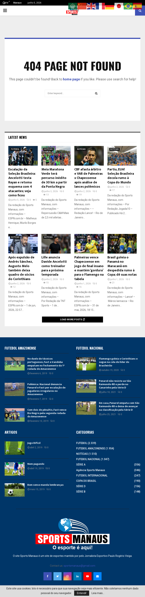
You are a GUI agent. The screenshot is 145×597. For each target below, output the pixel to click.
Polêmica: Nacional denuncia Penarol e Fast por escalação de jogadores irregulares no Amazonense (46, 389)
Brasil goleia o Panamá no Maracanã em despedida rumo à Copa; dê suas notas (122, 266)
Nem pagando (35, 464)
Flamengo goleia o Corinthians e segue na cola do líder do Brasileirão (118, 362)
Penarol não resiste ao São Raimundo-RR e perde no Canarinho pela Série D (115, 384)
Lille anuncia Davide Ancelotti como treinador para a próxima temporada (54, 266)
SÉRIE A (80, 464)
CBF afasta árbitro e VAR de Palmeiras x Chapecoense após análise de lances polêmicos (88, 178)
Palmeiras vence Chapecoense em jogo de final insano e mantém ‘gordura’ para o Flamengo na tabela (89, 268)
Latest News (17, 137)
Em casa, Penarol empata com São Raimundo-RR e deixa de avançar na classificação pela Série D (119, 406)
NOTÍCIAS (48, 149)
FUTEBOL (15, 149)
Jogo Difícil (34, 443)
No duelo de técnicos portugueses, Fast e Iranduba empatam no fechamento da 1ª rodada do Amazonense (46, 364)
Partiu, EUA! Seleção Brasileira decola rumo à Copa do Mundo (120, 176)
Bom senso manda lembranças (45, 485)
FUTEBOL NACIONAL (88, 459)
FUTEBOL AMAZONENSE (90, 448)
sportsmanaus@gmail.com (79, 565)
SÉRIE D (80, 486)
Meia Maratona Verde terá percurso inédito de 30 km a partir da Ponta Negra (54, 178)
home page (71, 79)
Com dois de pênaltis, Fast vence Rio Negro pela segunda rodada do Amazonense (46, 413)
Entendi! (81, 593)
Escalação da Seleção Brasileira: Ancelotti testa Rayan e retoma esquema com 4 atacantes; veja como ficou (22, 182)
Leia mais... (98, 593)
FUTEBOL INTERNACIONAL (91, 475)
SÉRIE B (80, 491)
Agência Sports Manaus (90, 470)
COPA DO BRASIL (86, 480)
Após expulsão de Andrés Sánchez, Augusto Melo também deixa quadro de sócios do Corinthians (21, 268)
